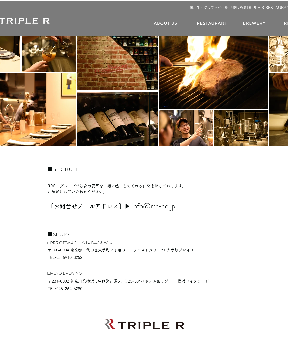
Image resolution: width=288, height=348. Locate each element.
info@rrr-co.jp (153, 206)
